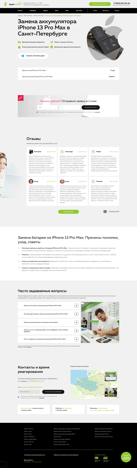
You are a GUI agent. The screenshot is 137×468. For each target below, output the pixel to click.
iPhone (20, 10)
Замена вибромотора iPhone (104, 428)
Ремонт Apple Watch (30, 439)
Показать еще (68, 211)
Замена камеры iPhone (102, 434)
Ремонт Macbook (29, 436)
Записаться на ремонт (100, 4)
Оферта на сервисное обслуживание (66, 455)
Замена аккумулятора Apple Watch (64, 434)
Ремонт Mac (27, 444)
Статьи (117, 10)
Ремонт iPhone (28, 428)
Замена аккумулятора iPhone (104, 436)
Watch (45, 10)
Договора (29, 347)
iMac (67, 10)
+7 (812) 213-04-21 (121, 3)
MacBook (33, 10)
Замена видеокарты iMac (61, 444)
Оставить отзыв (114, 211)
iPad (56, 10)
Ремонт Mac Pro (29, 442)
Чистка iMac (57, 436)
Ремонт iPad (28, 434)
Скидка (126, 457)
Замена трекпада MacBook (62, 439)
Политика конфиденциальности (34, 455)
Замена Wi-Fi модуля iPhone (62, 431)
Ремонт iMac (28, 431)
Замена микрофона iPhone (103, 431)
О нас (95, 10)
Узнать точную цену (35, 56)
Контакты (105, 10)
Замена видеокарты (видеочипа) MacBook (67, 428)
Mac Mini (79, 10)
